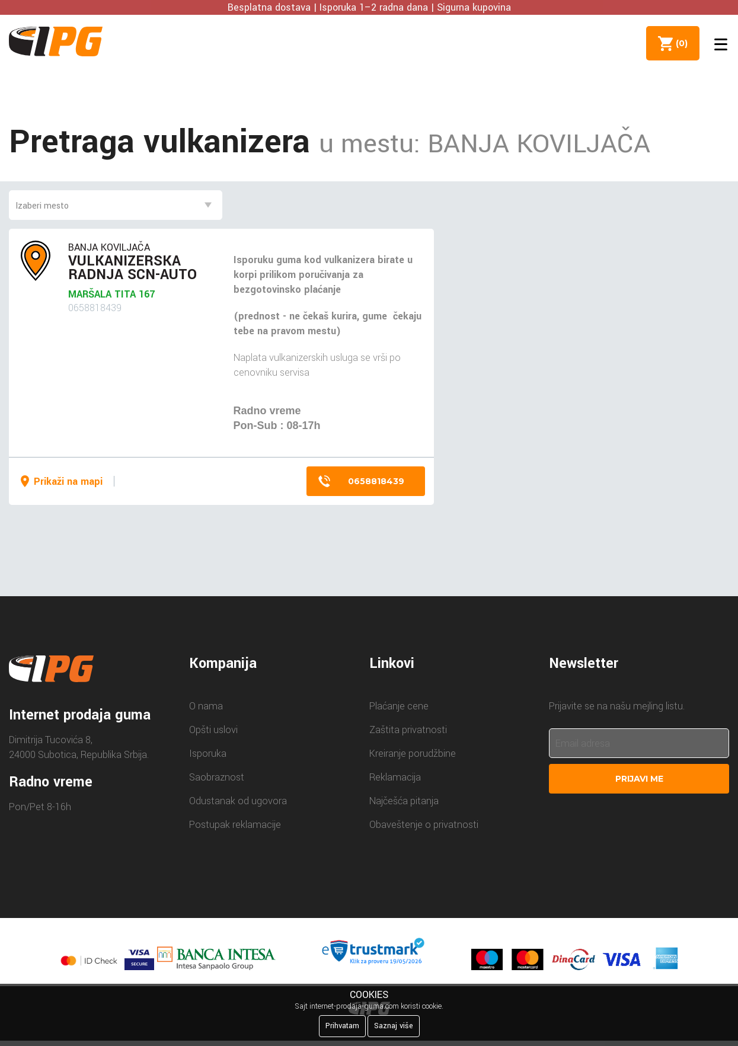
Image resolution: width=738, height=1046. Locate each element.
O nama (206, 706)
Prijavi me (639, 778)
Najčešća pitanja (404, 801)
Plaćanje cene (399, 706)
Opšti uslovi (213, 730)
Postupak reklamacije (235, 824)
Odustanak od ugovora (238, 801)
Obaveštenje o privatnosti (423, 824)
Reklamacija (395, 777)
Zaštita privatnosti (408, 730)
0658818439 (376, 481)
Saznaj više (393, 1026)
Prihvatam (342, 1026)
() (679, 43)
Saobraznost (216, 777)
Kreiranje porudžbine (412, 753)
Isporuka (207, 753)
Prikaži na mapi (68, 481)
